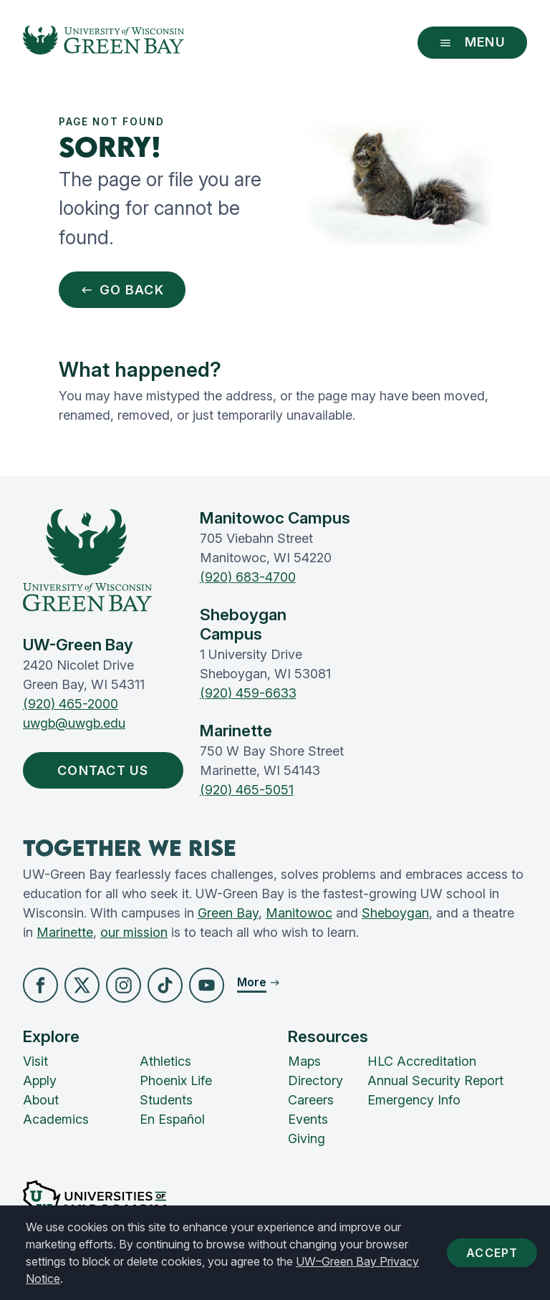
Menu (472, 41)
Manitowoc (299, 912)
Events (308, 1119)
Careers (311, 1099)
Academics (56, 1119)
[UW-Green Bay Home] (103, 42)
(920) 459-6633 (248, 692)
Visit (35, 1061)
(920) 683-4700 (248, 576)
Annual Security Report (435, 1080)
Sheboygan (395, 912)
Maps (304, 1061)
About (41, 1099)
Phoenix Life (176, 1080)
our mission (134, 932)
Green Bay (228, 912)
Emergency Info (413, 1099)
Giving (306, 1138)
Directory (315, 1080)
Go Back (122, 289)
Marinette (65, 932)
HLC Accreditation (421, 1061)
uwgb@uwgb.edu (74, 723)
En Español (172, 1119)
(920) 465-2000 (70, 703)
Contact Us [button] (106, 770)
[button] (40, 985)
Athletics (165, 1061)
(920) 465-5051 (247, 789)
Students (166, 1099)
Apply (40, 1080)
